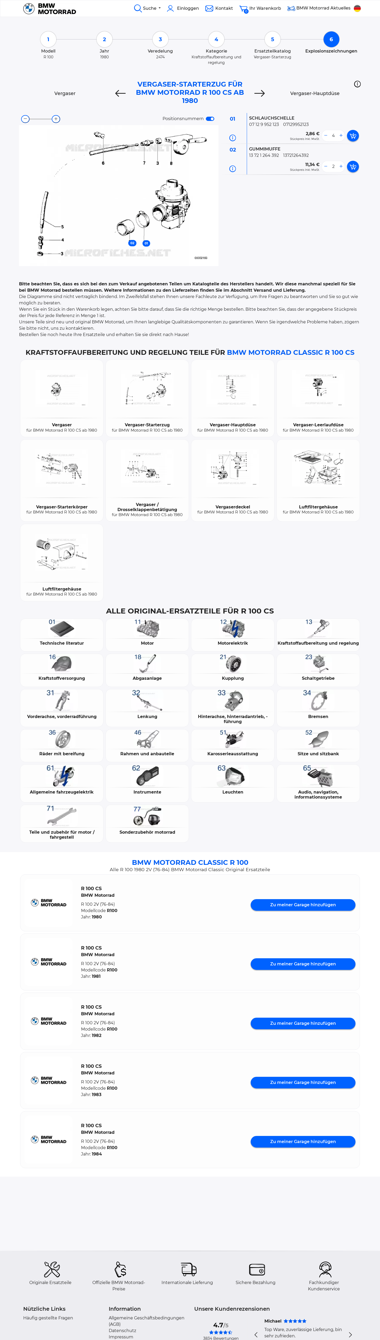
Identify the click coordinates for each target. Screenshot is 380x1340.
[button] (357, 84)
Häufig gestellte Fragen (48, 1317)
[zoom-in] (56, 119)
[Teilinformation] (233, 137)
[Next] (259, 93)
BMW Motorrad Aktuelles (318, 8)
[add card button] (353, 135)
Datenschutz (122, 1330)
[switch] (210, 119)
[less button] (326, 135)
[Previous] (120, 93)
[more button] (341, 135)
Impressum (121, 1336)
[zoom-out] (25, 119)
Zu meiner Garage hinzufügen (303, 904)
